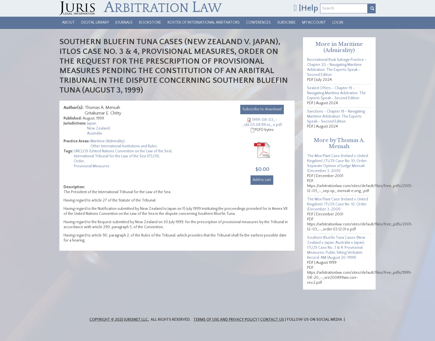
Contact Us (272, 319)
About (68, 22)
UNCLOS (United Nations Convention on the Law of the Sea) (123, 151)
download (262, 109)
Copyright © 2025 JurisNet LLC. (119, 319)
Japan (91, 123)
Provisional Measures (92, 166)
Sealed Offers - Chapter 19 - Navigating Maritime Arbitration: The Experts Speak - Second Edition (336, 93)
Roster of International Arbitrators (204, 22)
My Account (314, 22)
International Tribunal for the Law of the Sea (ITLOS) (116, 156)
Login (337, 22)
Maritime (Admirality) (107, 141)
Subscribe (286, 22)
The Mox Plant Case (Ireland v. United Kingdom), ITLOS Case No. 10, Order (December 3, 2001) (337, 204)
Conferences (258, 22)
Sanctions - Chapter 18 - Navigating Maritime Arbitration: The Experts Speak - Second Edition (336, 116)
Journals (124, 22)
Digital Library (95, 22)
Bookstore (150, 22)
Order (79, 161)
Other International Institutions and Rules (123, 146)
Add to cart (262, 180)
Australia (94, 133)
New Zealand (98, 128)
